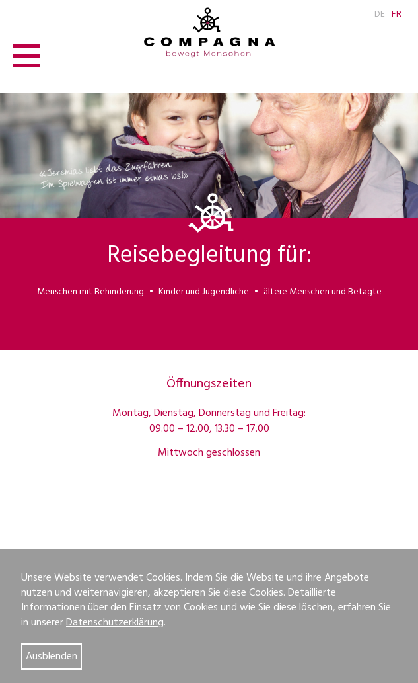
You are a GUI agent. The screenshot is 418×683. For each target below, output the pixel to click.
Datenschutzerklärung (115, 622)
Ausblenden (51, 656)
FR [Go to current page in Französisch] (396, 14)
